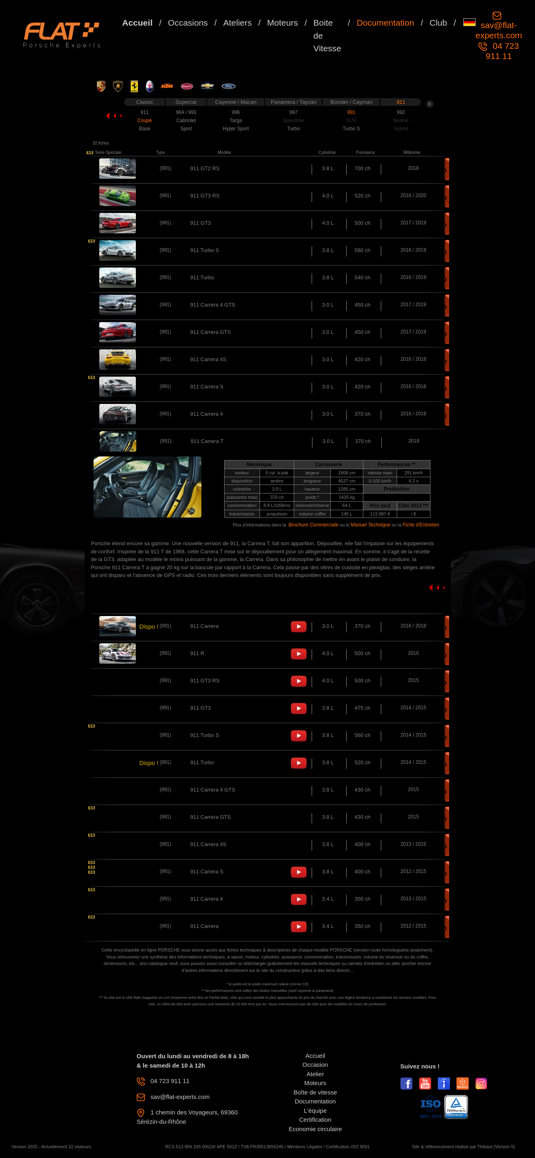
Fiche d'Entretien (420, 525)
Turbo (293, 129)
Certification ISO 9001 (348, 1146)
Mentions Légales (304, 1146)
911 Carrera (204, 626)
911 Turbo (202, 277)
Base (144, 129)
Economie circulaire (315, 1128)
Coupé (145, 120)
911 (401, 102)
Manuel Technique (371, 525)
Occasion (315, 1064)
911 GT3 (200, 223)
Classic (144, 102)
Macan (248, 102)
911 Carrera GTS (210, 332)
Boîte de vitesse (315, 1092)
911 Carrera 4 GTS (213, 305)
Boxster (340, 102)
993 (192, 112)
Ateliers (237, 22)
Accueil (137, 22)
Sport (186, 129)
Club (438, 22)
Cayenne (226, 102)
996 (235, 112)
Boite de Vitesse (327, 35)
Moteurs (282, 22)
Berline (400, 120)
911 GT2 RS (205, 168)
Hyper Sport (236, 129)
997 (293, 112)
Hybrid (401, 129)
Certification (315, 1119)
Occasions (188, 22)
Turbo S (351, 129)
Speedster (293, 120)
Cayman (362, 102)
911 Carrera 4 (206, 414)
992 (401, 112)
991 (351, 112)
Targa (235, 120)
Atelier (315, 1073)
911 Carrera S (207, 387)
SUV (351, 120)
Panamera (284, 102)
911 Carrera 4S (208, 359)
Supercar (186, 102)
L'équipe (315, 1110)
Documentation (385, 22)
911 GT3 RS (205, 196)
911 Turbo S (204, 250)
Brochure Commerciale (313, 525)
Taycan (307, 102)
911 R (197, 653)
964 (180, 112)
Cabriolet (186, 120)
